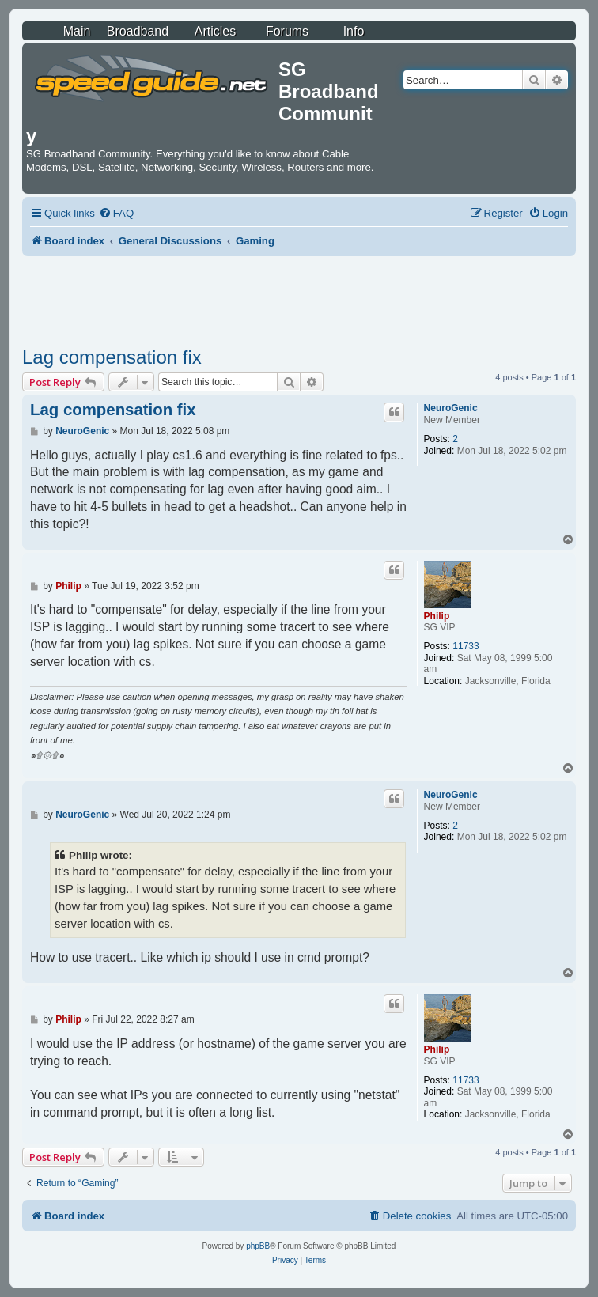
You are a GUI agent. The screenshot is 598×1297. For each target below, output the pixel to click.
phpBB (258, 1246)
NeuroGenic (451, 408)
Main (77, 31)
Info (354, 31)
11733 (465, 646)
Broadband (137, 31)
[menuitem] (116, 213)
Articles (215, 31)
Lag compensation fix (112, 357)
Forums (287, 31)
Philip (437, 616)
